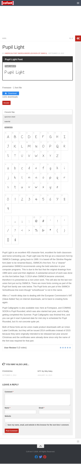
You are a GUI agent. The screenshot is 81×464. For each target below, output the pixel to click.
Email (41, 408)
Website (8, 416)
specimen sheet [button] (9, 117)
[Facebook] (36, 457)
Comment (9, 392)
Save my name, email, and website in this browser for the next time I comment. (38, 425)
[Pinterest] (44, 457)
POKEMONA (7, 371)
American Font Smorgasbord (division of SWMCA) (26, 53)
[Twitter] (40, 457)
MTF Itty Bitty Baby (45, 371)
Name (7, 408)
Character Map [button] (9, 112)
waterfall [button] (7, 122)
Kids (4, 38)
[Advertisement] (40, 17)
